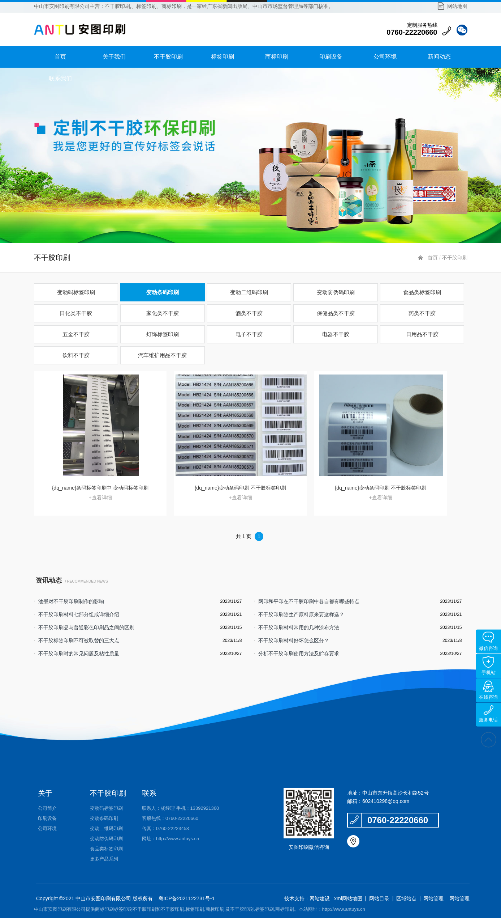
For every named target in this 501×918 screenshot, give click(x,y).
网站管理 (433, 898)
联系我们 (60, 78)
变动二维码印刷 (249, 292)
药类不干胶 (422, 313)
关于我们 (114, 57)
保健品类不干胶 (336, 313)
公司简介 (47, 808)
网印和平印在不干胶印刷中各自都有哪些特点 (308, 601)
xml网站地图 (348, 898)
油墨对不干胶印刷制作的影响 (71, 601)
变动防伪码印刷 (336, 292)
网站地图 (457, 6)
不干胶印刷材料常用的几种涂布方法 (298, 627)
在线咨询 (488, 690)
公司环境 (385, 57)
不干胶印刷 (168, 57)
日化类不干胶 (76, 313)
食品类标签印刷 (422, 292)
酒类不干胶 (249, 313)
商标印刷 (276, 57)
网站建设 (320, 898)
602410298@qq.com (385, 801)
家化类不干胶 (162, 313)
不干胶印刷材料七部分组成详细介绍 (78, 614)
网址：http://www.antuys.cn (170, 838)
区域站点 (406, 898)
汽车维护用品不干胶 (162, 355)
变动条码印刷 (162, 292)
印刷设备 (330, 57)
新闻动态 (439, 57)
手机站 (488, 665)
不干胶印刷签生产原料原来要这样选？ (301, 614)
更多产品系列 (104, 859)
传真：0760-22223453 (165, 828)
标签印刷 (222, 57)
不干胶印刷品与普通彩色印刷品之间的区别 (86, 627)
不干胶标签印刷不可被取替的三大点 (78, 640)
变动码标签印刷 (76, 292)
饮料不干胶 (76, 355)
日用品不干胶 (422, 334)
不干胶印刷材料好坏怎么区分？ (293, 640)
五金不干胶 (76, 334)
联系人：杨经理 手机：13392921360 (180, 808)
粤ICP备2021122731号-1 (186, 898)
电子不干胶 (249, 334)
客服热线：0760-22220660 (170, 818)
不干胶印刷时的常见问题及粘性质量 (78, 653)
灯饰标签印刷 (162, 334)
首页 (60, 57)
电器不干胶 (335, 334)
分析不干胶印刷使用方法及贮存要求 (298, 653)
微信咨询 (488, 641)
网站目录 (379, 898)
